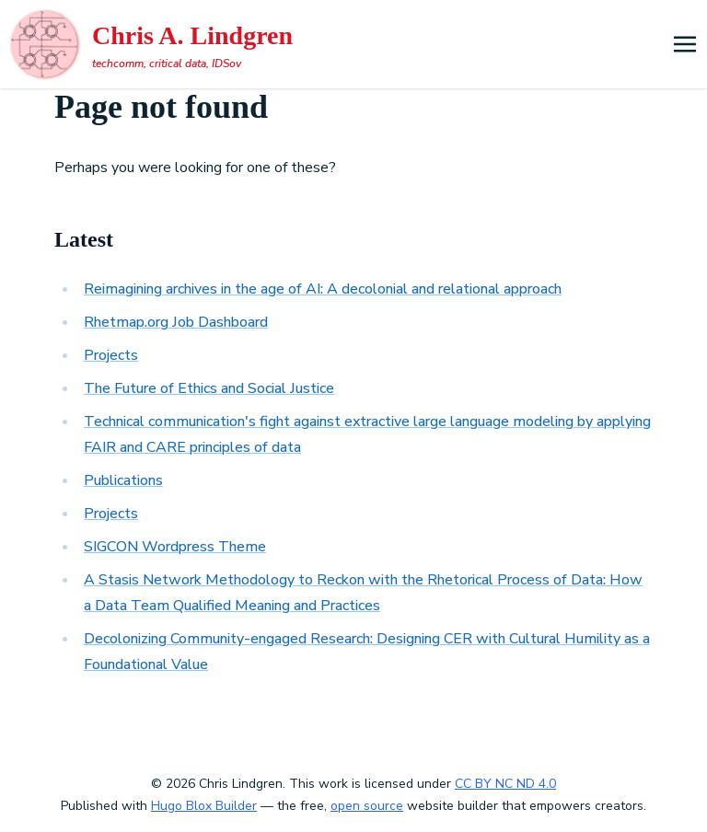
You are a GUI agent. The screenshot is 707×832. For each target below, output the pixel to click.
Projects (111, 355)
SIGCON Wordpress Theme (175, 547)
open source (366, 806)
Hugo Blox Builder (204, 806)
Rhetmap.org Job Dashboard (176, 322)
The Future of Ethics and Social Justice (209, 388)
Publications (123, 480)
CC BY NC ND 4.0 (505, 783)
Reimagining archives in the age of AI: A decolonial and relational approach (323, 289)
